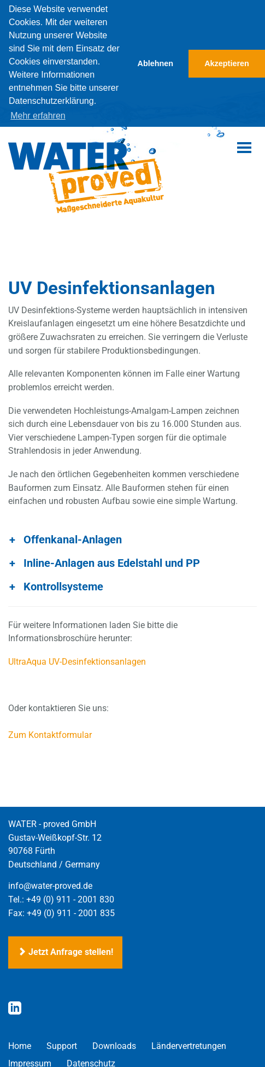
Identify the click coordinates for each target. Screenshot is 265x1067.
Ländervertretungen (188, 1044)
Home (19, 1044)
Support (61, 1044)
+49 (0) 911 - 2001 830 (70, 898)
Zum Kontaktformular (50, 734)
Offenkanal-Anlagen (72, 537)
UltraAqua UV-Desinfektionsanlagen (77, 660)
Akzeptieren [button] (226, 63)
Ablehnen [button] (156, 63)
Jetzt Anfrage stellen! (65, 951)
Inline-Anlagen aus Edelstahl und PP (111, 561)
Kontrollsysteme (63, 584)
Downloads (114, 1044)
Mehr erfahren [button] (38, 115)
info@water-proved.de (50, 885)
